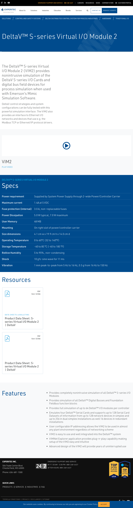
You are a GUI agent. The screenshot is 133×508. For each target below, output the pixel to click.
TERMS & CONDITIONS (11, 499)
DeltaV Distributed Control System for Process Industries (71, 18)
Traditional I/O (122, 18)
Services (19, 487)
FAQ (43, 487)
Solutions (6, 18)
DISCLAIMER (36, 499)
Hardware (106, 18)
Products (7, 487)
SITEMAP (46, 499)
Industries (32, 487)
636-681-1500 (15, 472)
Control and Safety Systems (28, 18)
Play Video (7, 167)
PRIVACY (25, 499)
